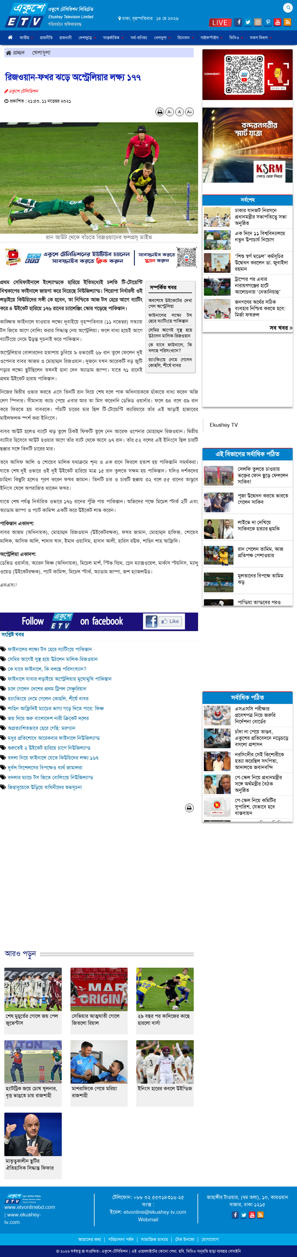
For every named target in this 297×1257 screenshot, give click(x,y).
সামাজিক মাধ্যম (154, 1239)
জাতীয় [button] (26, 37)
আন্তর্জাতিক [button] (113, 37)
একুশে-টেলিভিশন (115, 1251)
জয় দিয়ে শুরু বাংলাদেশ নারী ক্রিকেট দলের (48, 718)
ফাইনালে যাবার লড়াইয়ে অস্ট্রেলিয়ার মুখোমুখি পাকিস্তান (60, 678)
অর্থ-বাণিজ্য (139, 37)
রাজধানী (65, 37)
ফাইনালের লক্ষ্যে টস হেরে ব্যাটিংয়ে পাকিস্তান (170, 318)
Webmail (148, 1219)
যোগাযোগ (210, 1239)
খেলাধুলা (41, 52)
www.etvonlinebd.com (29, 1207)
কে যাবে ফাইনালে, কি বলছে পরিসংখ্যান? (170, 348)
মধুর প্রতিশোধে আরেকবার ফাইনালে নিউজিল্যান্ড (54, 738)
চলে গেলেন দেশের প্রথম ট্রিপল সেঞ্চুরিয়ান (47, 688)
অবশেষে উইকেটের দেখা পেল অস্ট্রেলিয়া (170, 303)
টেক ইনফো (185, 1239)
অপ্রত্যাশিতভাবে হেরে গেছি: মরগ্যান (41, 728)
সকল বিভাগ (261, 37)
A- (170, 112)
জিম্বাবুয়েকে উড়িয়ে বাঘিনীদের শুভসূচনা (45, 787)
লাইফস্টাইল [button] (211, 37)
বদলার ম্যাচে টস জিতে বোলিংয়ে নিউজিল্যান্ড (50, 777)
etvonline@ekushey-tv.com (155, 1212)
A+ (189, 112)
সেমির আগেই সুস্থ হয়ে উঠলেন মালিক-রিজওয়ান (170, 333)
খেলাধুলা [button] (162, 37)
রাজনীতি (46, 37)
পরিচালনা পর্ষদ (121, 1239)
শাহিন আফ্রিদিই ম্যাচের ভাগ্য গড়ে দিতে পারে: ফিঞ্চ (56, 708)
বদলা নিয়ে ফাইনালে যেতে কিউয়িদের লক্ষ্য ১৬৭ (53, 757)
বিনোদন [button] (186, 37)
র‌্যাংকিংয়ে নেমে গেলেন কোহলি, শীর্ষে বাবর (170, 362)
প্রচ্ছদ (15, 52)
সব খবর (281, 328)
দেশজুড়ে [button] (87, 37)
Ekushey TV (224, 425)
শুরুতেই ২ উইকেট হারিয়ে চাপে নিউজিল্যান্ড (49, 747)
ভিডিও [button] (236, 37)
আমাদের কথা (90, 1239)
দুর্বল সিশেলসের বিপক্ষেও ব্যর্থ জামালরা (45, 767)
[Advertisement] (99, 887)
